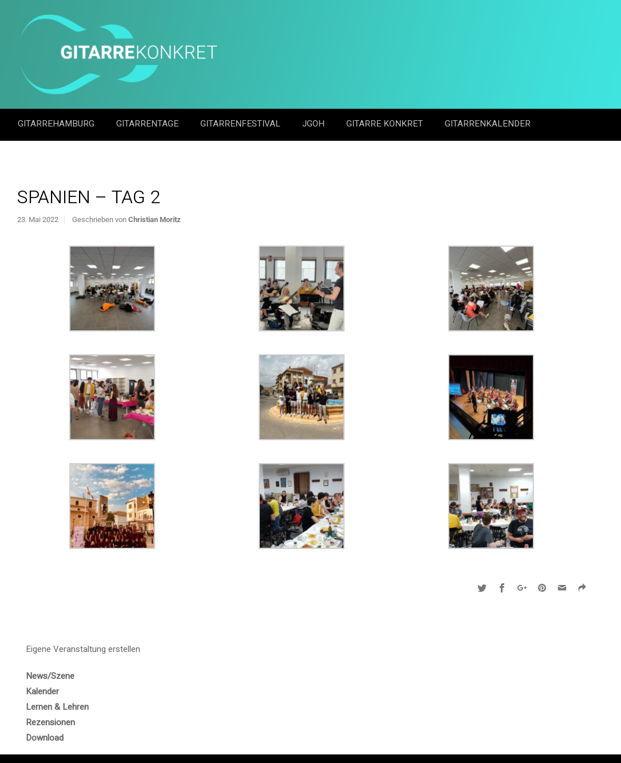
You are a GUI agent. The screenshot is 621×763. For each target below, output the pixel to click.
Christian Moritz (154, 219)
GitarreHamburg (57, 123)
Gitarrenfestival (241, 123)
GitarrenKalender (488, 123)
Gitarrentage (148, 123)
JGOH (314, 123)
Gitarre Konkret (385, 123)
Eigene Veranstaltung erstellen (83, 649)
